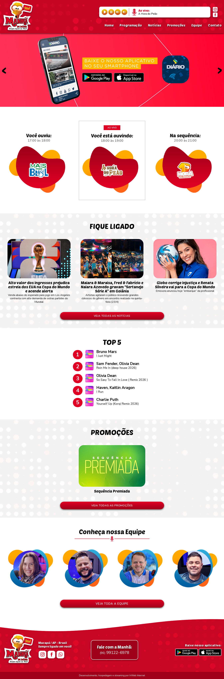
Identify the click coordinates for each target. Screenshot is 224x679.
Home (109, 25)
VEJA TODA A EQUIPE (112, 604)
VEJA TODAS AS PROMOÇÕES (112, 505)
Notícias (154, 25)
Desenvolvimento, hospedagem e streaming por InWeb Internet (112, 675)
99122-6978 (114, 650)
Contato (215, 25)
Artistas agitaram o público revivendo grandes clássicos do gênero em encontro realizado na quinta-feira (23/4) (112, 290)
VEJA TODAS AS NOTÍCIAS (112, 316)
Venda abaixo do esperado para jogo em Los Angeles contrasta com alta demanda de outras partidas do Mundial (39, 290)
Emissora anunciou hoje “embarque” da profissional (185, 285)
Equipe (196, 25)
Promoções (176, 25)
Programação (131, 25)
